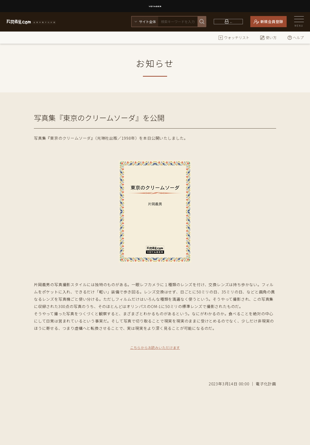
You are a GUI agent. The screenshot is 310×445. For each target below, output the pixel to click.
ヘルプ (295, 37)
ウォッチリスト (233, 37)
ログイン (231, 21)
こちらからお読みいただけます (154, 347)
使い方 (268, 37)
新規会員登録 (271, 21)
